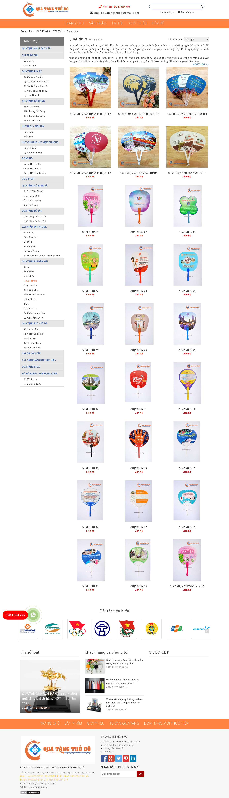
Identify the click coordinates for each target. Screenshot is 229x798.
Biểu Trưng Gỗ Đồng (35, 111)
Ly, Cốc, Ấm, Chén (33, 318)
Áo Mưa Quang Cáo (34, 313)
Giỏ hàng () (186, 12)
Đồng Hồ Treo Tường (35, 173)
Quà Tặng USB (31, 196)
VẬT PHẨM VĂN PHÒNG (34, 227)
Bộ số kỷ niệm (31, 107)
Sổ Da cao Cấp (31, 329)
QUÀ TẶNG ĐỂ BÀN (32, 211)
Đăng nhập (166, 12)
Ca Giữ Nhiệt (30, 308)
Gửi (140, 774)
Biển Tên (28, 137)
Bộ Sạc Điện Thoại (33, 191)
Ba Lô (27, 267)
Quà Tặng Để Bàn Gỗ (35, 221)
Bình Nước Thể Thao (34, 295)
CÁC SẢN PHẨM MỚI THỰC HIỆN (39, 360)
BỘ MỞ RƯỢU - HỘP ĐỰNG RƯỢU (40, 374)
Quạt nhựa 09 (187, 350)
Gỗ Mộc (28, 242)
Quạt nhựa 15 (187, 468)
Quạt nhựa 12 (187, 409)
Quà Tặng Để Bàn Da (35, 216)
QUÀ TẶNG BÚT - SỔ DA (34, 323)
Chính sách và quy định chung (119, 745)
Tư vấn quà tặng (124, 724)
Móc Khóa (29, 276)
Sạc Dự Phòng (31, 205)
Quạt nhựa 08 (138, 350)
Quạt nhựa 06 (187, 291)
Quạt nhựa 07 (90, 350)
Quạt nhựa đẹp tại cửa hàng (187, 586)
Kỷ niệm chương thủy (35, 91)
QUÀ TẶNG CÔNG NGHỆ (34, 186)
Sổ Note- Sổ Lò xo (33, 334)
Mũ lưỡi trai (30, 299)
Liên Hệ (158, 23)
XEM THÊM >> (201, 64)
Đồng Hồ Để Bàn (33, 164)
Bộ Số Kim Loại (32, 121)
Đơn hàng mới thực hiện (166, 724)
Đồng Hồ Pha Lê (32, 169)
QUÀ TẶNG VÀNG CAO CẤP (36, 48)
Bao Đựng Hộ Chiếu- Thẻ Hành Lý (42, 256)
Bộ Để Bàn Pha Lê (33, 77)
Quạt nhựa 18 (187, 527)
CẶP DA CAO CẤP (31, 353)
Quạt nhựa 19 (90, 586)
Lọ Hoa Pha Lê (31, 95)
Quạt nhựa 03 (187, 232)
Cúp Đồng (29, 61)
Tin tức (118, 23)
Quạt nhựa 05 (138, 291)
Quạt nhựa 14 (138, 468)
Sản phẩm (98, 23)
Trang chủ (74, 23)
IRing (26, 304)
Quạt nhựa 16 (90, 527)
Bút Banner (30, 338)
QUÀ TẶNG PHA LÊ (32, 71)
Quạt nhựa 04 (90, 291)
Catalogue (109, 752)
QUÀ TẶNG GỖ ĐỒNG (33, 101)
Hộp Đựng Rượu (32, 384)
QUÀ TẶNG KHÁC (31, 367)
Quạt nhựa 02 (138, 232)
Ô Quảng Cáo (31, 285)
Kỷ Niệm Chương (33, 153)
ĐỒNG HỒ (27, 158)
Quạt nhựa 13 (90, 468)
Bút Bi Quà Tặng (32, 343)
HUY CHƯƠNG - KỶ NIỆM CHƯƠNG (40, 142)
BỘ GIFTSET (28, 179)
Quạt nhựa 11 (138, 409)
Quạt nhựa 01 (90, 232)
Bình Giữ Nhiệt (31, 290)
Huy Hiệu (29, 132)
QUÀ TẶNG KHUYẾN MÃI (35, 261)
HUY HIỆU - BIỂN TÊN (33, 126)
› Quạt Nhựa (30, 281)
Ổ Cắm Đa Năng (32, 201)
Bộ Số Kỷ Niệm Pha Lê (35, 86)
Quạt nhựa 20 (138, 586)
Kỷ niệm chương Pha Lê (36, 81)
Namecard (29, 246)
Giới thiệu (138, 23)
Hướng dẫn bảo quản (114, 748)
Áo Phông (29, 272)
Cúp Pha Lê (30, 65)
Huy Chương (30, 148)
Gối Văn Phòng (32, 251)
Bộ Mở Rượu (30, 379)
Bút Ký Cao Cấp (32, 348)
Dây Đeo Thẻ (30, 237)
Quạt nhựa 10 (90, 409)
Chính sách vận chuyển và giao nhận (122, 742)
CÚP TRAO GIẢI (30, 55)
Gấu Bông (29, 232)
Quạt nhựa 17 (138, 527)
